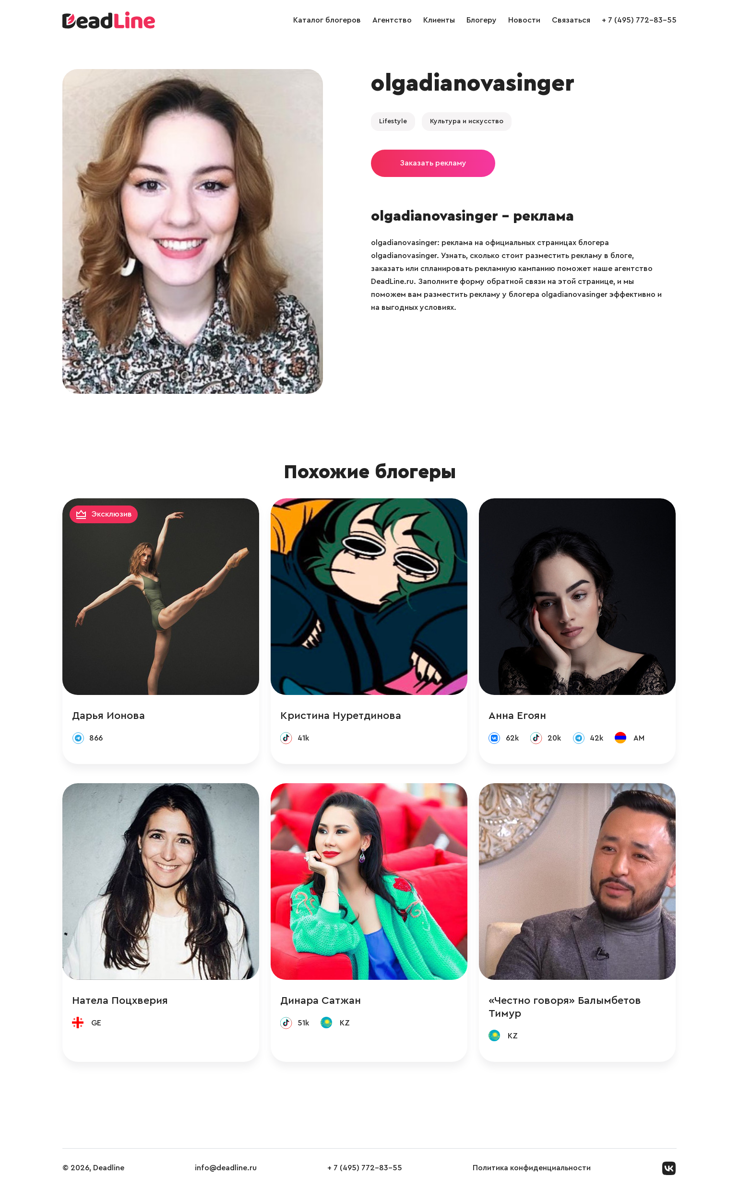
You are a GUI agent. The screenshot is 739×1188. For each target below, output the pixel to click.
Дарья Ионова (108, 715)
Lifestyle (393, 121)
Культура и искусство (466, 121)
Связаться (571, 20)
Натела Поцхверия (120, 1000)
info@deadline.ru (226, 1168)
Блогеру (481, 20)
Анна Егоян (517, 715)
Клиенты (439, 20)
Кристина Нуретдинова (340, 715)
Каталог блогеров (327, 20)
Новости (524, 20)
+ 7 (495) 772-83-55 (639, 20)
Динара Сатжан (320, 1000)
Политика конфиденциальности (532, 1168)
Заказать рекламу (433, 163)
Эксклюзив (112, 514)
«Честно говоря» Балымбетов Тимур (565, 1007)
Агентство (392, 20)
